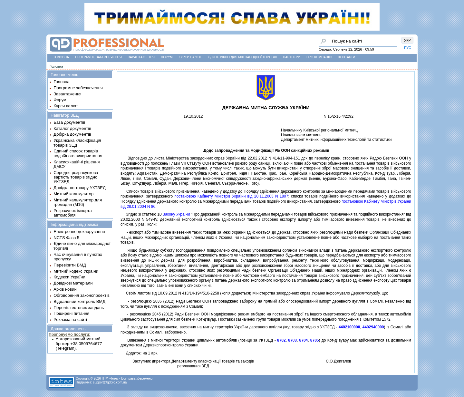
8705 (314, 340)
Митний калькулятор (73, 193)
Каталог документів (72, 128)
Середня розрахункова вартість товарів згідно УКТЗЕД (75, 177)
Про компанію (319, 57)
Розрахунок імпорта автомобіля (72, 213)
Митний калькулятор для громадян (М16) (77, 202)
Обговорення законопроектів (81, 295)
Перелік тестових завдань (78, 307)
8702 (281, 340)
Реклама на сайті (70, 319)
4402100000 (349, 327)
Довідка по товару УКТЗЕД (79, 187)
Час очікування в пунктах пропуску (77, 256)
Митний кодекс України (75, 271)
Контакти (346, 57)
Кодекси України (69, 277)
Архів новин (64, 289)
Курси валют (190, 57)
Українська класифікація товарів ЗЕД (77, 142)
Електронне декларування (79, 231)
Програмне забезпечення (98, 57)
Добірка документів (72, 134)
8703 (292, 340)
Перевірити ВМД (69, 265)
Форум (167, 57)
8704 (303, 340)
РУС (407, 48)
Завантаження (141, 57)
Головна (61, 57)
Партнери (291, 57)
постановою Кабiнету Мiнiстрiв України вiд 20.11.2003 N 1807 (231, 196)
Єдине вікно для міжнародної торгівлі (242, 57)
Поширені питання (71, 313)
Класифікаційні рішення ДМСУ (76, 164)
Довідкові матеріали (72, 283)
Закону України (176, 214)
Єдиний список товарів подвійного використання (77, 153)
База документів (69, 122)
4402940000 (373, 327)
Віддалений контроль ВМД (79, 301)
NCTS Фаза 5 (66, 237)
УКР (407, 40)
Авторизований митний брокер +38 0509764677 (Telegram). (79, 343)
